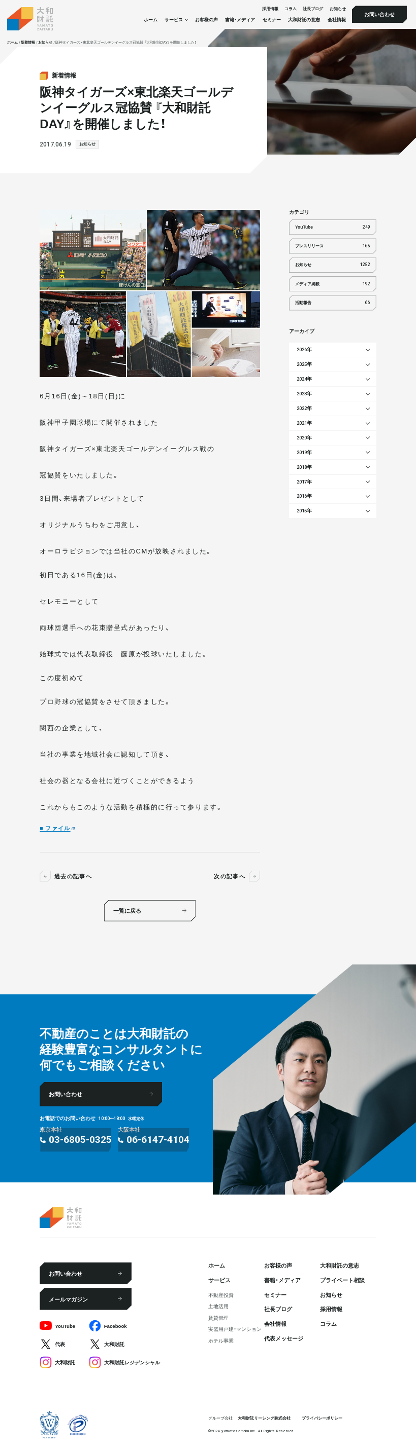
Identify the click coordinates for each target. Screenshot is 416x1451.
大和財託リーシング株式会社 (264, 1418)
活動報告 (332, 303)
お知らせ (338, 9)
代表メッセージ (283, 1338)
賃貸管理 (218, 1317)
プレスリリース (332, 246)
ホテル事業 (221, 1340)
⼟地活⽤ (218, 1306)
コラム (290, 9)
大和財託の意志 (304, 19)
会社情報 (337, 19)
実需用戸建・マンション (235, 1328)
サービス (219, 1280)
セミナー (272, 19)
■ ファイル (55, 828)
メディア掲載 (332, 284)
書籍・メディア (240, 19)
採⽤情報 (270, 9)
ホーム (150, 19)
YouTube (332, 227)
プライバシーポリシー (322, 1418)
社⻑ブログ (313, 9)
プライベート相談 (342, 1280)
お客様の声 (206, 19)
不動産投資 (221, 1294)
